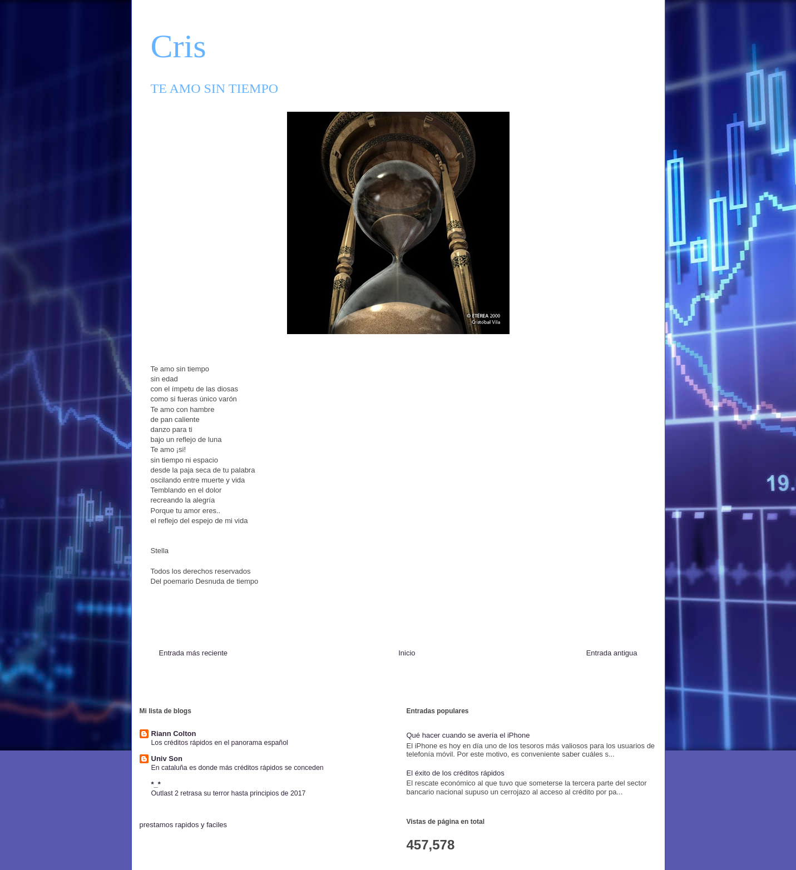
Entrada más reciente (193, 653)
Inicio (406, 653)
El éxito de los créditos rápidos (456, 773)
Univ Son (166, 758)
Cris (178, 46)
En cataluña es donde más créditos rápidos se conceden (237, 768)
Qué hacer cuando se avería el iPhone (468, 735)
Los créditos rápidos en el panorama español (219, 743)
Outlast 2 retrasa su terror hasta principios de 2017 (228, 793)
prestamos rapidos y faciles (184, 825)
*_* (156, 784)
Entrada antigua (611, 653)
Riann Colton (173, 733)
